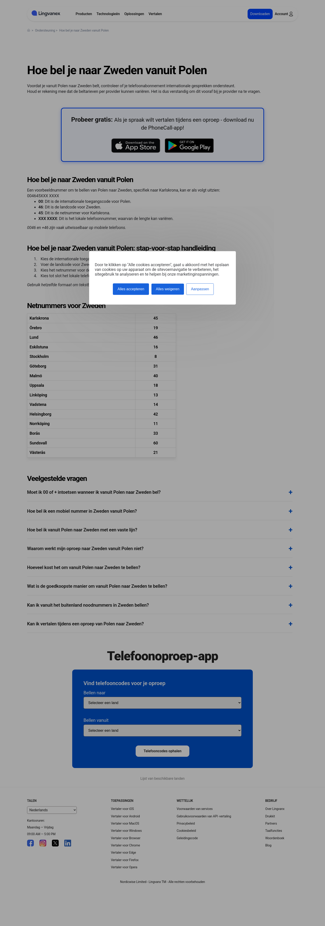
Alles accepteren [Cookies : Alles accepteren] (131, 289)
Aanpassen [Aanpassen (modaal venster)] (200, 289)
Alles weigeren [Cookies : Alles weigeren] (167, 289)
